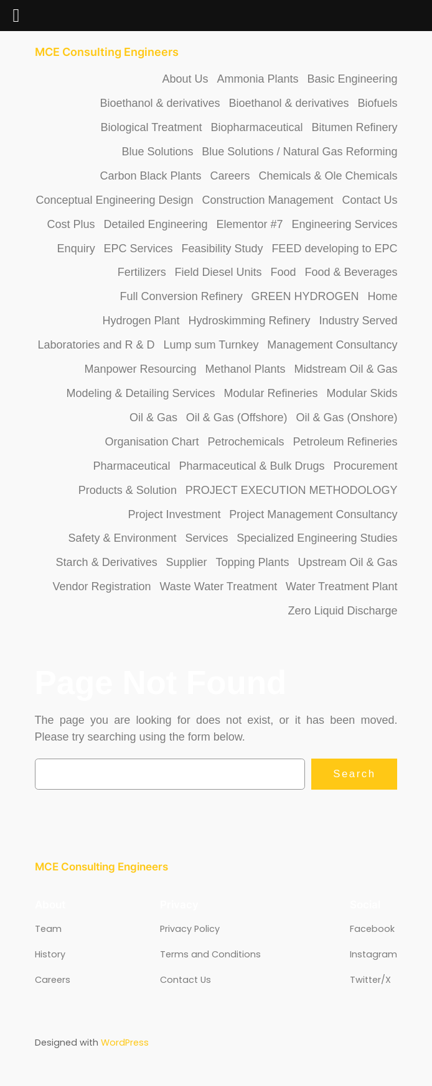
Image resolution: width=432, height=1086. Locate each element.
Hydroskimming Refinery (249, 320)
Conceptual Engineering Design (114, 200)
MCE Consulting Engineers (107, 51)
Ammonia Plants (257, 79)
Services (206, 538)
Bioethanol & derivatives (160, 103)
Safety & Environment (122, 538)
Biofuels (377, 103)
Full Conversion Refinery (181, 296)
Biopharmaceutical (256, 127)
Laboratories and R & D (95, 345)
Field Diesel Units (218, 272)
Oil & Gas (153, 417)
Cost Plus (71, 224)
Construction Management (267, 200)
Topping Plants (252, 562)
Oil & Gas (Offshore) (237, 417)
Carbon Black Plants (151, 176)
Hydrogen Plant (141, 320)
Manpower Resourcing (141, 369)
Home (382, 296)
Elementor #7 (249, 224)
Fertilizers (142, 272)
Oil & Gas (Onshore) (346, 417)
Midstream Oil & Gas (345, 369)
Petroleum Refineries (345, 442)
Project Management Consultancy (313, 514)
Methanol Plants (245, 369)
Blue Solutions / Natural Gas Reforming (299, 151)
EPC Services (138, 248)
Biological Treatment (151, 127)
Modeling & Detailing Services (140, 393)
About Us (185, 79)
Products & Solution (127, 490)
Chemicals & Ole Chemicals (327, 176)
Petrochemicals (245, 442)
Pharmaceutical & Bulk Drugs (251, 466)
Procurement (365, 466)
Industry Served (358, 320)
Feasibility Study (222, 248)
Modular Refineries (270, 393)
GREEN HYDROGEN (305, 296)
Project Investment (174, 514)
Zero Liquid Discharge (342, 611)
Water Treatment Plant (341, 586)
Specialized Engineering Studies (317, 538)
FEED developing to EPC (334, 248)
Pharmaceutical (132, 466)
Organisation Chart (152, 442)
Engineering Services (344, 224)
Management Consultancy (332, 345)
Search (354, 774)
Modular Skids (361, 393)
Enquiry (76, 248)
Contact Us (369, 200)
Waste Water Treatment (218, 586)
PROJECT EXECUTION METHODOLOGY (291, 490)
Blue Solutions (157, 151)
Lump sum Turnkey (210, 345)
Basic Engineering (352, 79)
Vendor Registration (102, 586)
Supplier (186, 562)
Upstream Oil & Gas (347, 562)
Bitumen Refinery (354, 127)
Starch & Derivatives (106, 562)
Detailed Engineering (155, 224)
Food (283, 272)
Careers (230, 176)
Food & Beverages (350, 272)
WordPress (125, 1042)
